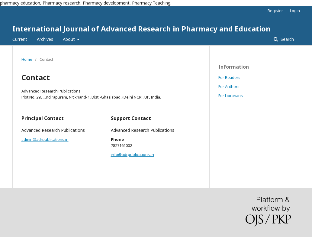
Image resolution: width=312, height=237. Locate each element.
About (69, 39)
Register (275, 10)
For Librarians (230, 95)
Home (26, 59)
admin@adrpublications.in (45, 139)
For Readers (229, 77)
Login (295, 10)
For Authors (229, 86)
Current (19, 39)
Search (286, 39)
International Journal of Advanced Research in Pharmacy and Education (141, 29)
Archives (45, 39)
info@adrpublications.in (132, 154)
